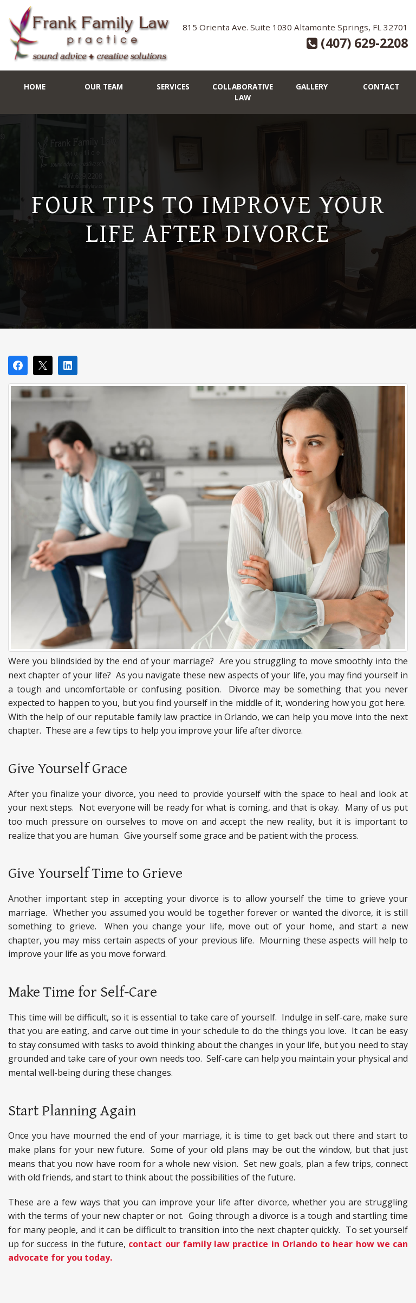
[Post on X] (43, 365)
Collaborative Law (242, 91)
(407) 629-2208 (357, 43)
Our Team (103, 86)
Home (35, 86)
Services (173, 86)
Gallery (312, 86)
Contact (381, 86)
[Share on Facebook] (18, 365)
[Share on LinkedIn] (67, 365)
